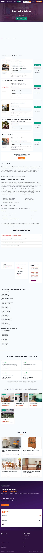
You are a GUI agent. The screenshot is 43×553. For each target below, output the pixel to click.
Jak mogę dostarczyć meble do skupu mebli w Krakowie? (11, 235)
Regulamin (30, 551)
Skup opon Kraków (4, 339)
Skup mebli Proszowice (4, 311)
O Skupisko (24, 544)
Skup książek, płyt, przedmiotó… (7, 367)
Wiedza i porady (25, 538)
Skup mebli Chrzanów (4, 295)
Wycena (19, 1)
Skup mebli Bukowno (4, 294)
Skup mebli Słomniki (4, 316)
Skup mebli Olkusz (4, 310)
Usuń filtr (18, 267)
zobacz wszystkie (33, 280)
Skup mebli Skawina (4, 315)
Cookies (41, 551)
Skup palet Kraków (4, 340)
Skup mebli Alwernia (4, 291)
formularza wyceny (27, 224)
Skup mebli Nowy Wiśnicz (5, 308)
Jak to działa (24, 536)
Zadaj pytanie (37, 70)
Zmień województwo (20, 268)
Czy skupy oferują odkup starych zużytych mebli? (10, 245)
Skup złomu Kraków (4, 344)
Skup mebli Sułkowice (4, 319)
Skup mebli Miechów (4, 303)
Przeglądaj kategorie (26, 535)
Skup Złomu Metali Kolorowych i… (28, 377)
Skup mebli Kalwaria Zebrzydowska (6, 298)
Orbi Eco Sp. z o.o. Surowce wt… (27, 367)
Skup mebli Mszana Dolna (5, 304)
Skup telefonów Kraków (4, 343)
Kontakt (24, 546)
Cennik (2, 546)
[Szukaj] (30, 1)
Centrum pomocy (3, 547)
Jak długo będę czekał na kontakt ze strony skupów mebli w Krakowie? (13, 242)
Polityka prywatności (36, 551)
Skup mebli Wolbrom (4, 324)
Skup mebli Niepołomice (4, 307)
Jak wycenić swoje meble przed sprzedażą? (9, 471)
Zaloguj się (33, 1)
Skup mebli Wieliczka (4, 323)
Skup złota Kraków (4, 345)
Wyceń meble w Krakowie (21, 18)
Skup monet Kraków (4, 336)
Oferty (15, 1)
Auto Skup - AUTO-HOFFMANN (6, 377)
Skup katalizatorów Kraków (5, 331)
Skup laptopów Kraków (4, 334)
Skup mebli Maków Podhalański (6, 302)
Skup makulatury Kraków (5, 335)
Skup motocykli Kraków (4, 338)
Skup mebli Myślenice (4, 306)
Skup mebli (7, 38)
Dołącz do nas (3, 544)
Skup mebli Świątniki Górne (5, 320)
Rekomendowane (9, 57)
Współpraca (39, 1)
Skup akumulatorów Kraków (5, 330)
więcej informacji (37, 72)
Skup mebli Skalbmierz (4, 312)
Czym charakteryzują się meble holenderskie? (31, 450)
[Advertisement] (21, 30)
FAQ (23, 539)
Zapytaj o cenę (37, 65)
